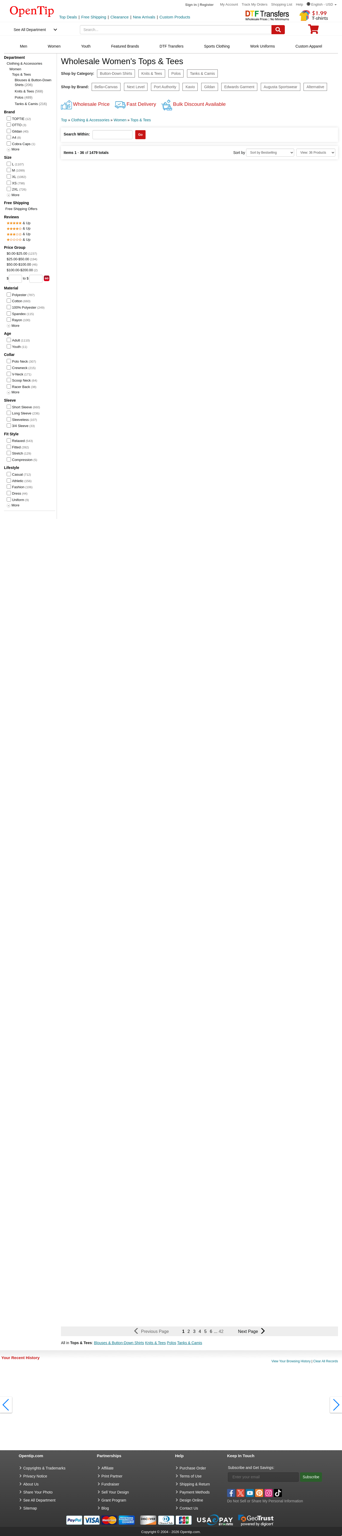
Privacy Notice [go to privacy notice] (35, 1476)
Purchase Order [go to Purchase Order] (193, 1468)
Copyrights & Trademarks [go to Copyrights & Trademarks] (44, 1468)
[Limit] (315, 153)
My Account (229, 4)
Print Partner (112, 1476)
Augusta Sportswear (280, 87)
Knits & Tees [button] (155, 1343)
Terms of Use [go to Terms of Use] (190, 1476)
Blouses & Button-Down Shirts (33, 82)
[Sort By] (270, 153)
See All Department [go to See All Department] (39, 1500)
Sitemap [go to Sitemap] (30, 1508)
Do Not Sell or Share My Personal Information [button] (265, 1501)
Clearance (119, 17)
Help (299, 4)
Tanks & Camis (31, 104)
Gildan (209, 87)
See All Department (30, 30)
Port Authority (165, 87)
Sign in (191, 5)
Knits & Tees (29, 91)
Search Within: (77, 134)
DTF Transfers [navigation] (171, 46)
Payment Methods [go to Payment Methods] (195, 1492)
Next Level (136, 87)
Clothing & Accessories (24, 63)
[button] (322, 4)
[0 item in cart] (313, 31)
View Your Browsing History (291, 1361)
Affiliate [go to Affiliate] (108, 1468)
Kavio (190, 87)
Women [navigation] (54, 46)
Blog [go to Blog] (105, 1508)
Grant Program (114, 1500)
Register (207, 5)
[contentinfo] (32, 11)
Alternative (315, 87)
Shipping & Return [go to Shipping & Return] (195, 1484)
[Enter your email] (263, 1477)
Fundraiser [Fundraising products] (110, 1484)
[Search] (278, 29)
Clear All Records (325, 1361)
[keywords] (176, 29)
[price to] (35, 279)
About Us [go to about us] (31, 1484)
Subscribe (311, 1477)
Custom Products (175, 17)
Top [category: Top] (64, 120)
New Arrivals (144, 17)
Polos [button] (171, 1343)
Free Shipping (93, 17)
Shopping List (281, 4)
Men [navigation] (23, 46)
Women (15, 69)
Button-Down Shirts (116, 73)
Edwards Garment (239, 87)
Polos (24, 97)
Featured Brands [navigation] (125, 46)
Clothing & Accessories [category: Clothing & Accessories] (90, 120)
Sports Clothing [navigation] (217, 46)
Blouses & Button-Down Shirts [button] (119, 1343)
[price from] (15, 279)
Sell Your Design (115, 1492)
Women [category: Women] (120, 120)
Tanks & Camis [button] (189, 1343)
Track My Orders (254, 4)
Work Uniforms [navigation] (262, 46)
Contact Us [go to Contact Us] (189, 1508)
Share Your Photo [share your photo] (38, 1492)
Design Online (191, 1500)
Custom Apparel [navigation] (309, 46)
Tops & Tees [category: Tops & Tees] (141, 120)
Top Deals (68, 17)
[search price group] (46, 278)
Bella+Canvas (106, 87)
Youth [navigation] (86, 46)
